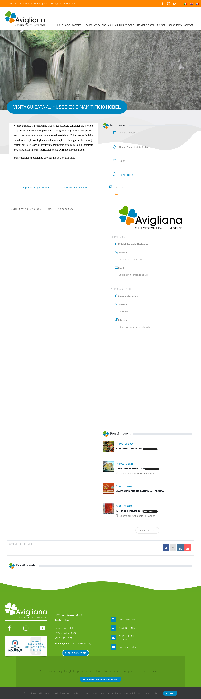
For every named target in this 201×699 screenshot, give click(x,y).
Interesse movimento (129, 510)
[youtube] (42, 628)
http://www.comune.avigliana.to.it (135, 326)
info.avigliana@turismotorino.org (59, 3)
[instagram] (25, 628)
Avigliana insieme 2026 (130, 468)
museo (49, 216)
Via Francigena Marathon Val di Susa (140, 491)
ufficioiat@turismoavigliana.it (133, 274)
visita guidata (65, 216)
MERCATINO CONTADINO (129, 448)
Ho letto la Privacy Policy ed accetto (100, 679)
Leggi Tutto (126, 174)
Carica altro (147, 530)
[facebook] (9, 628)
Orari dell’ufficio (75, 653)
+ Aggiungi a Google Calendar (29, 191)
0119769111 (124, 311)
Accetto (170, 693)
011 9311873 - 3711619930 (130, 259)
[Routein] (26, 637)
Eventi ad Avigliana (30, 216)
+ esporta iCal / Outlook (74, 187)
